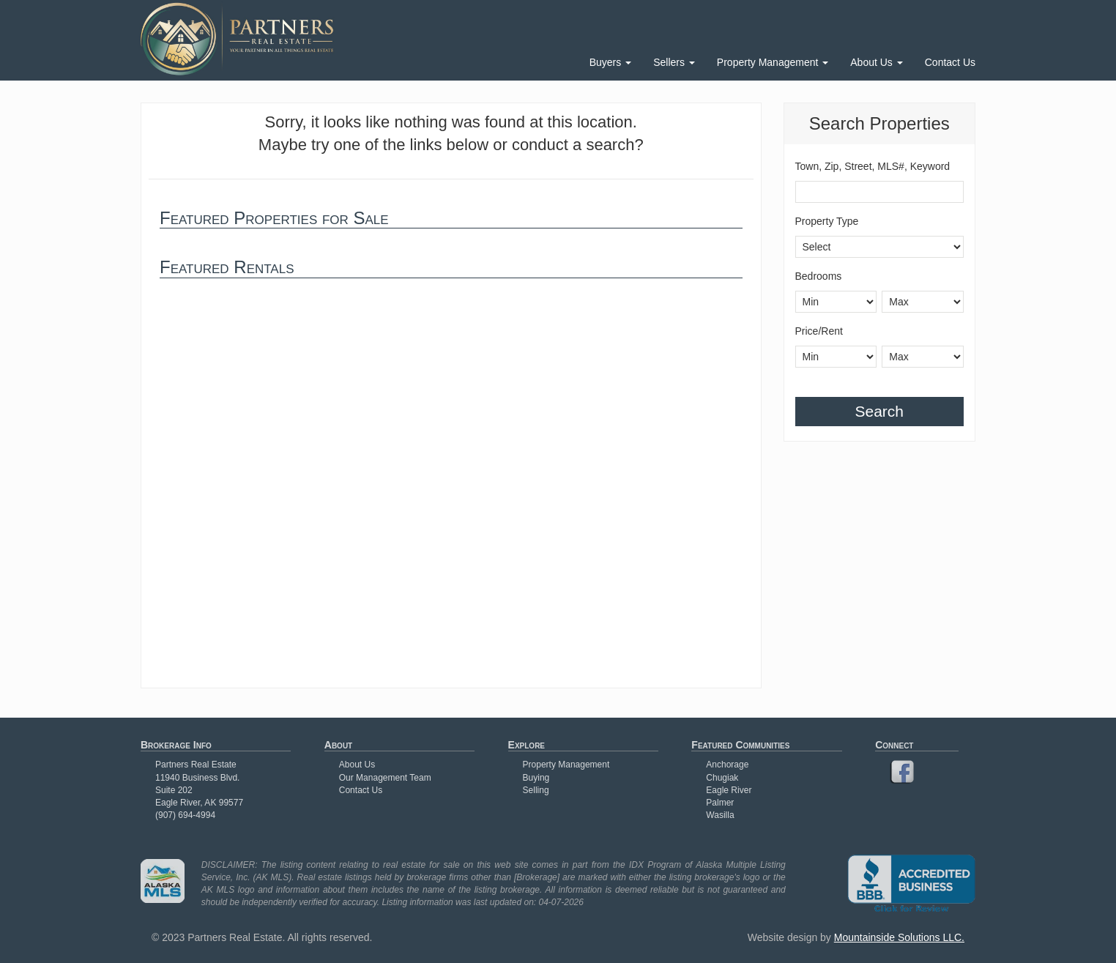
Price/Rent (819, 331)
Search (879, 411)
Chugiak (722, 778)
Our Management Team (385, 778)
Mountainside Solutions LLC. (899, 937)
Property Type (827, 221)
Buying (536, 778)
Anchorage (727, 764)
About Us (876, 62)
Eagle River (728, 790)
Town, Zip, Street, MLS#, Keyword (873, 166)
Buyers (610, 62)
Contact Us (950, 62)
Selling (536, 790)
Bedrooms (818, 276)
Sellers (674, 62)
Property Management (772, 62)
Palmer (720, 802)
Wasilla (720, 815)
